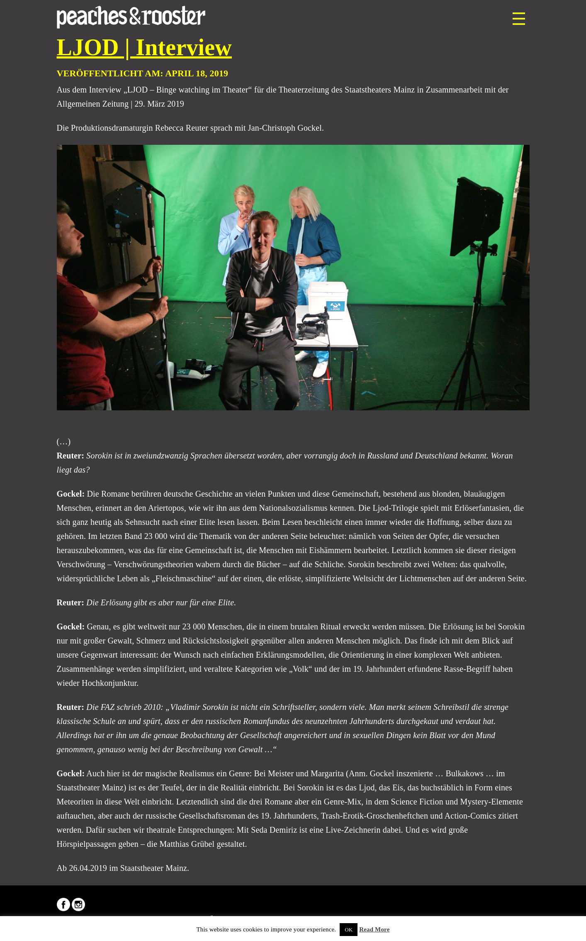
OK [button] (349, 929)
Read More (374, 929)
